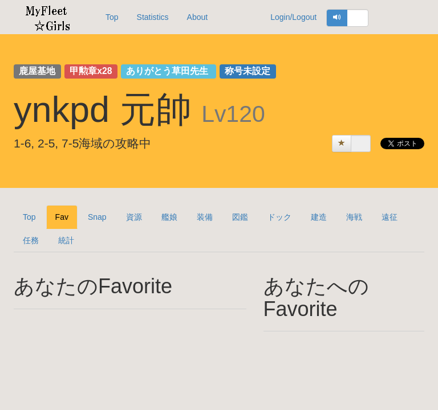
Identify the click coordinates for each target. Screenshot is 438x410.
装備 (205, 217)
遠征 (390, 217)
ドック (279, 217)
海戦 (354, 217)
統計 (66, 240)
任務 (31, 240)
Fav (61, 217)
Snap (97, 217)
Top (112, 17)
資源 (134, 217)
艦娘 (169, 217)
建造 (319, 217)
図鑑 (240, 217)
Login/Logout (293, 17)
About (197, 17)
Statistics (153, 17)
